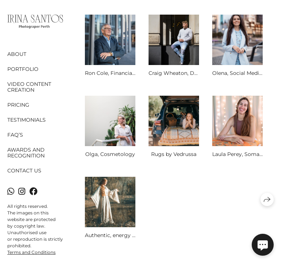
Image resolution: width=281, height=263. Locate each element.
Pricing (18, 105)
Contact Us (24, 170)
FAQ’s (15, 135)
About (16, 54)
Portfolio (22, 69)
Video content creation (29, 87)
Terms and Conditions (31, 252)
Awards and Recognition (26, 152)
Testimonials (26, 120)
